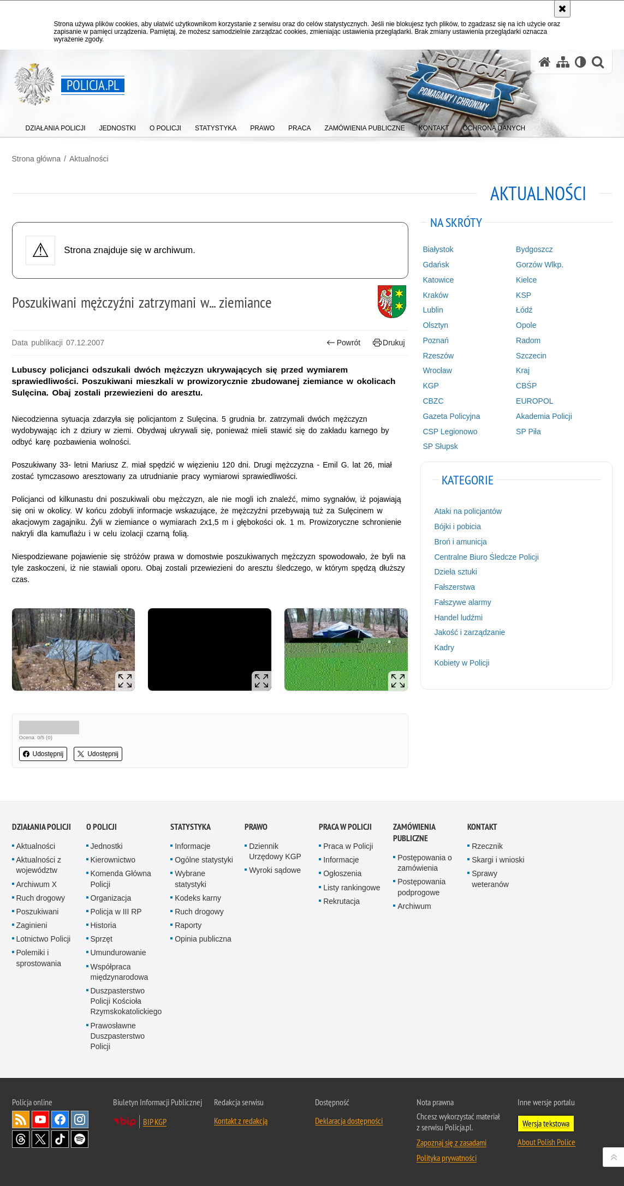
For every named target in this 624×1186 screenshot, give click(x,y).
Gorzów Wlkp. (539, 264)
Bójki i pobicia (457, 526)
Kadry (444, 647)
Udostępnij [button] (43, 754)
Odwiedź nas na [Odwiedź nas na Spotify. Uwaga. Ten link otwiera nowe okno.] (79, 1139)
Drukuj (389, 343)
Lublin (433, 310)
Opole (526, 325)
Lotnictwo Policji (43, 939)
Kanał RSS (20, 1119)
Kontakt (482, 826)
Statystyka (190, 826)
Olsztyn (435, 325)
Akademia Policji (544, 416)
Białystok (438, 249)
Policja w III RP (116, 911)
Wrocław (437, 370)
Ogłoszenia (342, 873)
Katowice (438, 279)
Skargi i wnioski (498, 859)
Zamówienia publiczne (414, 832)
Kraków (435, 295)
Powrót (343, 343)
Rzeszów (438, 355)
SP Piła (528, 431)
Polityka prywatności (447, 1157)
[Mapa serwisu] (562, 62)
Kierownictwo (113, 859)
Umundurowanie (118, 952)
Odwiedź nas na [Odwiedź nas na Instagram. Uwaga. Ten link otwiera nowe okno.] (79, 1119)
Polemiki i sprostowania (39, 957)
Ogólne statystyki (204, 859)
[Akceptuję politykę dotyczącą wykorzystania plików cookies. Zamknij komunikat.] (562, 8)
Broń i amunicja (460, 541)
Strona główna (36, 158)
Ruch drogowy (41, 898)
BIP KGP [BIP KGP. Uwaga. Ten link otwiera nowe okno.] (155, 1121)
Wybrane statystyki (190, 878)
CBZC (433, 401)
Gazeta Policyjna (451, 416)
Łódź (524, 310)
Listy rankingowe (351, 887)
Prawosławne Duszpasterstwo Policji (118, 1036)
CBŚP (526, 385)
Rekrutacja (341, 901)
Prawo (256, 826)
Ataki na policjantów (468, 511)
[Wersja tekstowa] (580, 62)
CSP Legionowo (450, 431)
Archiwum (414, 906)
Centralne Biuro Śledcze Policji (486, 557)
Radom (528, 340)
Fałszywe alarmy (462, 602)
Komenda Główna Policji (121, 878)
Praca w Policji (345, 826)
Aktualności (89, 158)
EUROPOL (534, 401)
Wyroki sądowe (275, 870)
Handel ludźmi (458, 617)
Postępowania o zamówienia (424, 862)
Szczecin (531, 355)
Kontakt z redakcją (241, 1120)
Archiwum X (36, 884)
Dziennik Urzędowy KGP (275, 851)
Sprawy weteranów (490, 878)
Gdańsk (436, 264)
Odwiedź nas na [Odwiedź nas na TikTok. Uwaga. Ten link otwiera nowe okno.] (60, 1139)
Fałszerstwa (454, 587)
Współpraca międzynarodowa (119, 971)
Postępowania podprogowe (421, 886)
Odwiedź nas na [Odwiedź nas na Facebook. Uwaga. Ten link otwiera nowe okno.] (60, 1119)
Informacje (192, 846)
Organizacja (111, 898)
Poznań (435, 340)
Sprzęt (101, 939)
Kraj (523, 370)
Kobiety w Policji (461, 662)
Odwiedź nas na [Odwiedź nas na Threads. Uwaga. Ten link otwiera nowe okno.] (20, 1139)
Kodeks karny (198, 898)
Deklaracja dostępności (349, 1120)
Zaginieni (31, 925)
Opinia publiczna (203, 939)
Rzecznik (487, 846)
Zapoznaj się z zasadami (451, 1142)
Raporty (188, 925)
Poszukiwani (37, 911)
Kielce (526, 279)
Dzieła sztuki (455, 571)
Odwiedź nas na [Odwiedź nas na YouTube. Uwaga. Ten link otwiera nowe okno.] (40, 1119)
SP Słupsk (440, 446)
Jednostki (107, 846)
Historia (103, 925)
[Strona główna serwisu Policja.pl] (545, 62)
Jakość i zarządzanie (469, 632)
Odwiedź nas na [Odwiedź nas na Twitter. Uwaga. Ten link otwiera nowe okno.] (40, 1139)
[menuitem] (55, 125)
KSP (523, 295)
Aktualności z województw (38, 864)
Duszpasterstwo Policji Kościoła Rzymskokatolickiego (126, 1001)
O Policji (101, 826)
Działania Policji (41, 826)
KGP (431, 385)
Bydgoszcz (534, 249)
